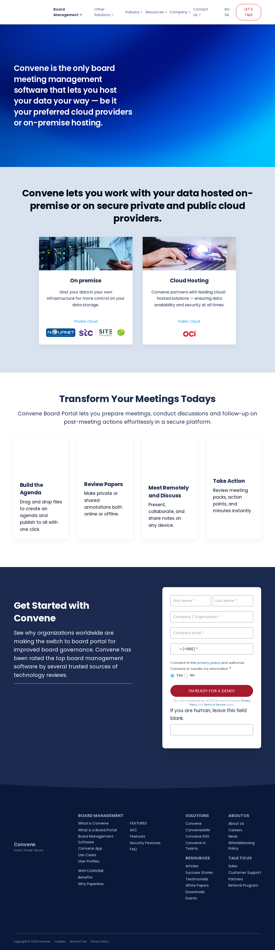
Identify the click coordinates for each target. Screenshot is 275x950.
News (232, 836)
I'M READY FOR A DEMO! (212, 691)
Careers (235, 830)
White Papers (197, 885)
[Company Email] (211, 632)
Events (191, 898)
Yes (176, 675)
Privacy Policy (100, 941)
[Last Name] (233, 600)
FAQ (133, 849)
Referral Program (243, 885)
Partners (235, 879)
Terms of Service (214, 705)
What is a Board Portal (97, 830)
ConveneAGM (198, 830)
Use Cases (87, 854)
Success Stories (199, 872)
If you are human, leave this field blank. (208, 714)
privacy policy (208, 662)
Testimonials (197, 879)
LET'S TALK (249, 12)
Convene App (90, 848)
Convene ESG (197, 836)
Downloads (195, 891)
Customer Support (244, 872)
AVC (133, 830)
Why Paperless (91, 883)
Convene (194, 823)
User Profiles (88, 861)
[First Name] (190, 600)
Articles (192, 866)
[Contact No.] (211, 649)
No (189, 675)
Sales (232, 866)
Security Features (145, 842)
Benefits (85, 877)
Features (137, 836)
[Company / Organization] (211, 616)
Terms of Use (78, 941)
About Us (236, 823)
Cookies (60, 941)
